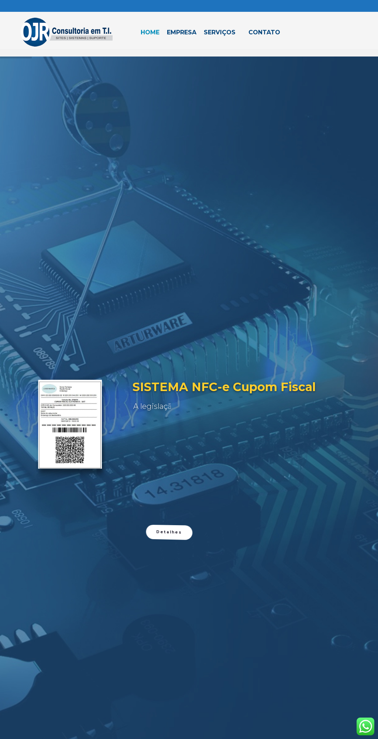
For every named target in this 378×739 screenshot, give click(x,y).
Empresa (181, 32)
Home (150, 32)
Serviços (220, 32)
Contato (264, 32)
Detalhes (169, 670)
